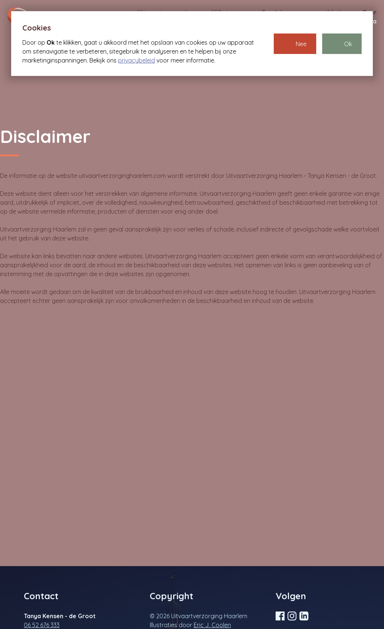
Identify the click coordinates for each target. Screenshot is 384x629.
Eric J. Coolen (212, 625)
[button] (295, 43)
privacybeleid (136, 60)
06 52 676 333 (42, 625)
